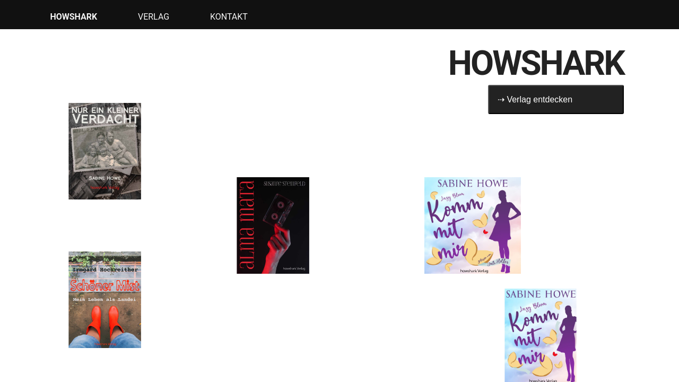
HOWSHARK (73, 17)
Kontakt (229, 17)
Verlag (153, 17)
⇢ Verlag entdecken (535, 99)
